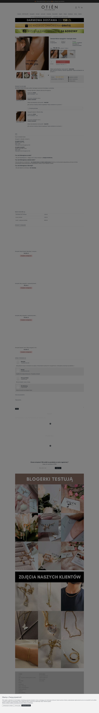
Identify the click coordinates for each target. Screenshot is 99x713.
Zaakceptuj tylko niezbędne (8, 705)
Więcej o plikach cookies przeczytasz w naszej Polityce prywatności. (17, 702)
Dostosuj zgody (17, 705)
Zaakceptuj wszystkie (26, 705)
